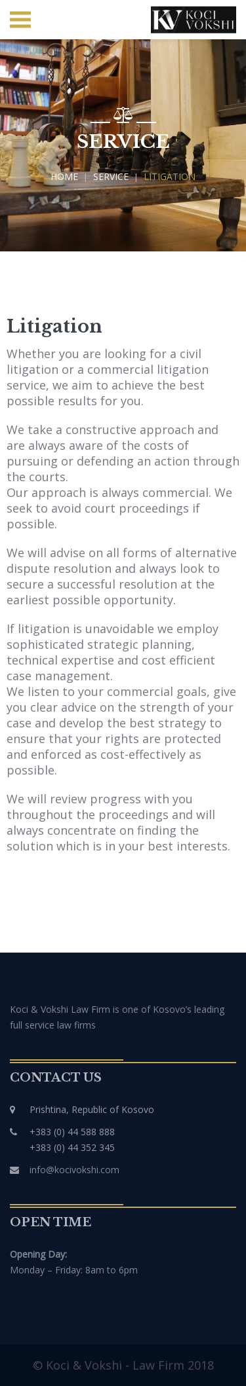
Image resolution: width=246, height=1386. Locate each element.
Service (111, 176)
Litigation (169, 176)
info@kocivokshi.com (74, 1169)
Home (64, 176)
